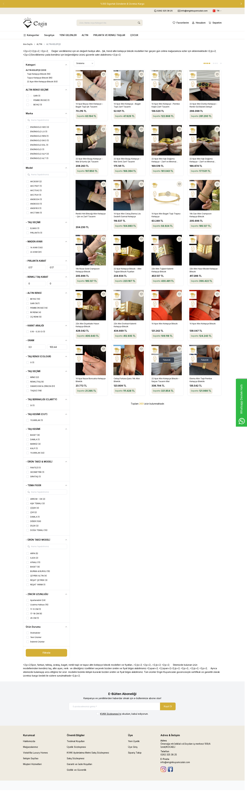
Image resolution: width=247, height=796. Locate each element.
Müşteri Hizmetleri (32, 764)
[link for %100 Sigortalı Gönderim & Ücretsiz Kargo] (122, 4)
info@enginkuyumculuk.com (175, 762)
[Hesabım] (198, 23)
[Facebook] (170, 769)
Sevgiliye (49, 35)
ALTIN (85, 35)
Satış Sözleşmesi (75, 758)
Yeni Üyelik (134, 741)
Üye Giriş (132, 747)
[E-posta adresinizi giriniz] (122, 706)
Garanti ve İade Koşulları (79, 764)
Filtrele (46, 652)
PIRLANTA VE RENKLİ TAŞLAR (109, 35)
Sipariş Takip (135, 752)
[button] (241, 4)
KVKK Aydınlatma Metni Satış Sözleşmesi (88, 752)
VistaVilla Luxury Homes (35, 752)
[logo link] (35, 23)
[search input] (110, 23)
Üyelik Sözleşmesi (76, 747)
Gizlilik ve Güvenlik (76, 769)
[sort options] (84, 63)
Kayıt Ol (168, 706)
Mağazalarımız (30, 747)
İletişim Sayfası (30, 758)
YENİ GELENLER (68, 35)
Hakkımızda (29, 741)
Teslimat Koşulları (76, 741)
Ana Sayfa (27, 44)
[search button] (139, 23)
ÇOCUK (134, 35)
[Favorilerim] (180, 23)
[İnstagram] (163, 769)
